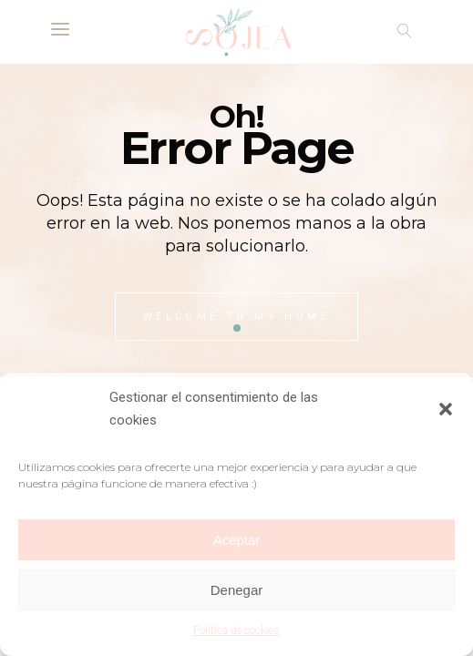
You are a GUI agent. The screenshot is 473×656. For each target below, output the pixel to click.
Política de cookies (236, 630)
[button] (446, 409)
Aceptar (237, 540)
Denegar (237, 590)
